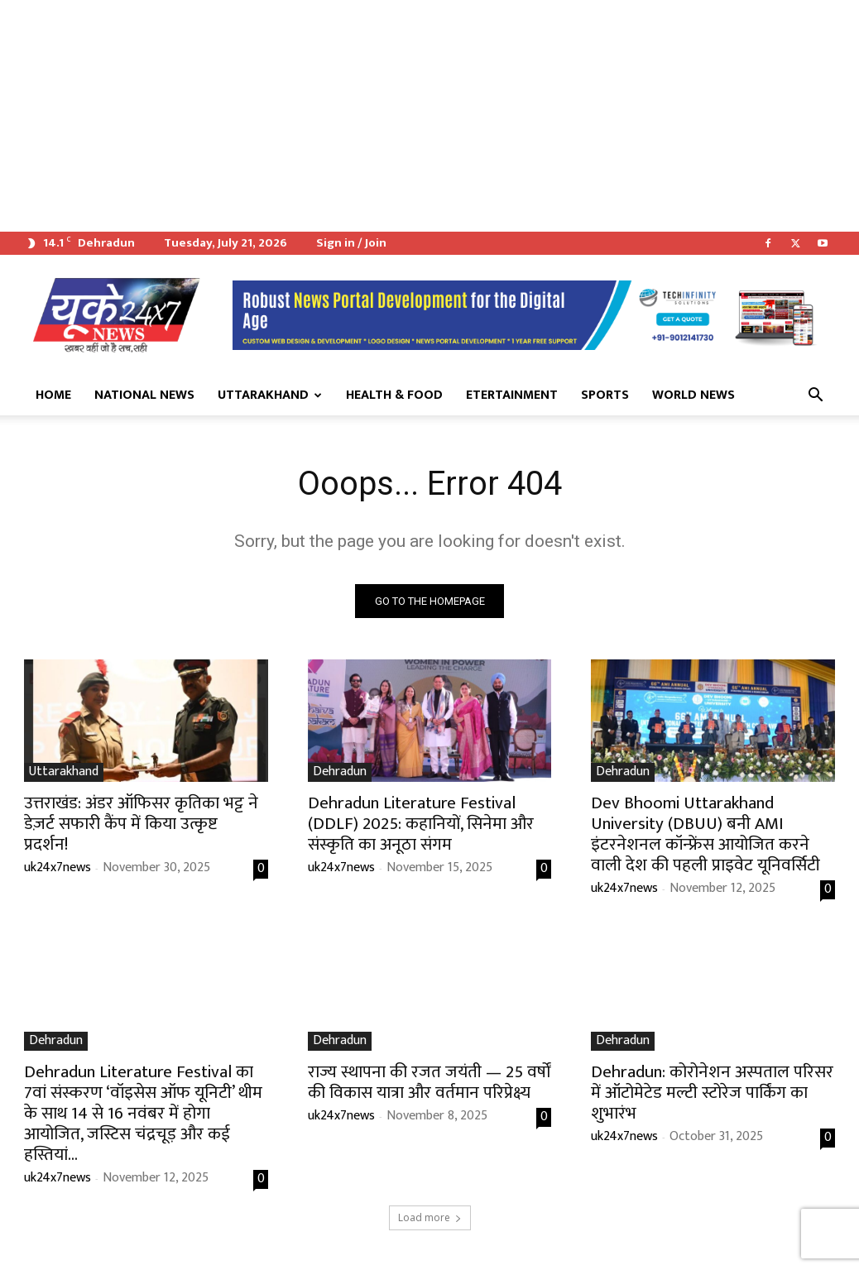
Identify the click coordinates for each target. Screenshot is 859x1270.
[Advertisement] (429, 116)
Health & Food (394, 395)
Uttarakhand (270, 395)
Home (53, 395)
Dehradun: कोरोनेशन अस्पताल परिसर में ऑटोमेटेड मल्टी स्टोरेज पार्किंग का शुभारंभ (712, 1092)
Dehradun (340, 771)
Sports (605, 395)
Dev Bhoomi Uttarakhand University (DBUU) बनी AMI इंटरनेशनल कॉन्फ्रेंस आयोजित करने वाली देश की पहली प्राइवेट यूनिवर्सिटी (705, 833)
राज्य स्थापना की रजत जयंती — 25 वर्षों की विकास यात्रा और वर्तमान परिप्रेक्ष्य (429, 1082)
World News (693, 395)
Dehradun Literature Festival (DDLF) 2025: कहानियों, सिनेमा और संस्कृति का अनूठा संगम (421, 823)
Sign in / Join (351, 242)
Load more (430, 1217)
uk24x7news (57, 866)
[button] (815, 396)
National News (144, 395)
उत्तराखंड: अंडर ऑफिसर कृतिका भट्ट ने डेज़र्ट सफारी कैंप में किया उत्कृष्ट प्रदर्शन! (141, 823)
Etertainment (512, 395)
